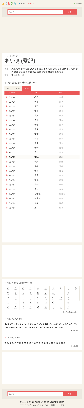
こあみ (60, 327)
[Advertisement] (42, 35)
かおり (55, 324)
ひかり (36, 324)
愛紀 (73, 69)
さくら (54, 327)
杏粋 (39, 72)
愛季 (41, 69)
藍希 (57, 72)
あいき (12, 97)
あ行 (17, 56)
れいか (18, 327)
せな (37, 327)
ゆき (66, 324)
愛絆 (36, 161)
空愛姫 (45, 72)
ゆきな (7, 324)
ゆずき (48, 327)
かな (29, 327)
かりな (30, 324)
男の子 (18, 88)
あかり (12, 324)
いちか (24, 324)
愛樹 (50, 69)
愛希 (46, 69)
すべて (9, 88)
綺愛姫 (51, 72)
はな (47, 324)
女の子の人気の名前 (13, 319)
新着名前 (53, 405)
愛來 (18, 69)
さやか (12, 327)
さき (51, 324)
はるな (24, 327)
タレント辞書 (60, 405)
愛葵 (21, 72)
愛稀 (64, 69)
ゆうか (42, 327)
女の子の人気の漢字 (13, 338)
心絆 (14, 69)
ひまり (18, 324)
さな (75, 324)
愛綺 (16, 72)
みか (71, 324)
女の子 (12, 56)
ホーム (6, 56)
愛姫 (36, 69)
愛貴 (25, 72)
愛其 (23, 69)
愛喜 (27, 69)
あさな (41, 324)
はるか (7, 327)
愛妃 (32, 69)
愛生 (59, 69)
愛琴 (55, 69)
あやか (61, 324)
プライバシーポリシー (43, 405)
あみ (33, 327)
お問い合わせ (32, 405)
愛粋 (69, 69)
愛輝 (30, 72)
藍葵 (61, 72)
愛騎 (34, 72)
